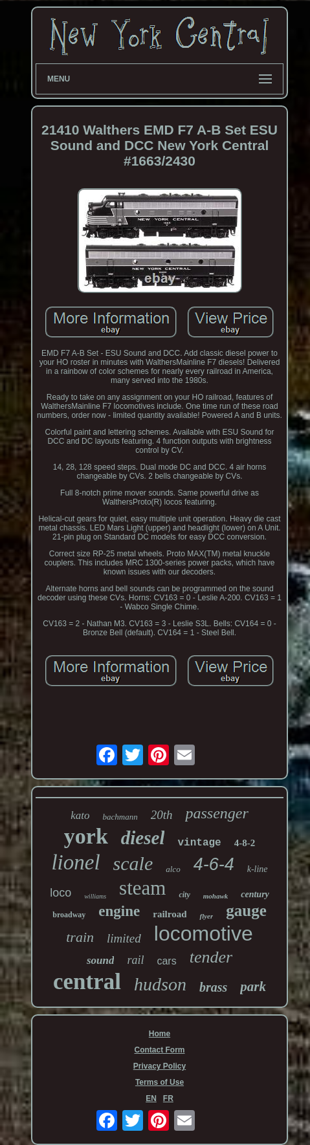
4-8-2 (245, 843)
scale (133, 863)
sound (101, 960)
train (80, 937)
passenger (216, 813)
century (255, 894)
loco (60, 892)
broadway (68, 914)
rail (135, 960)
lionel (75, 862)
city (184, 894)
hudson (160, 984)
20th (162, 815)
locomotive (203, 933)
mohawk (215, 896)
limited (124, 938)
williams (95, 896)
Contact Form (160, 1049)
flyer (206, 916)
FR (168, 1098)
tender (211, 957)
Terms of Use (159, 1082)
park (253, 986)
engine (119, 911)
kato (80, 815)
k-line (257, 869)
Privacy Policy (159, 1066)
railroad (169, 914)
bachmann (120, 817)
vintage (199, 843)
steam (142, 888)
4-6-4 (214, 864)
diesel (143, 837)
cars (166, 960)
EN (151, 1098)
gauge (246, 910)
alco (173, 869)
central (87, 981)
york (86, 836)
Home (159, 1033)
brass (213, 987)
